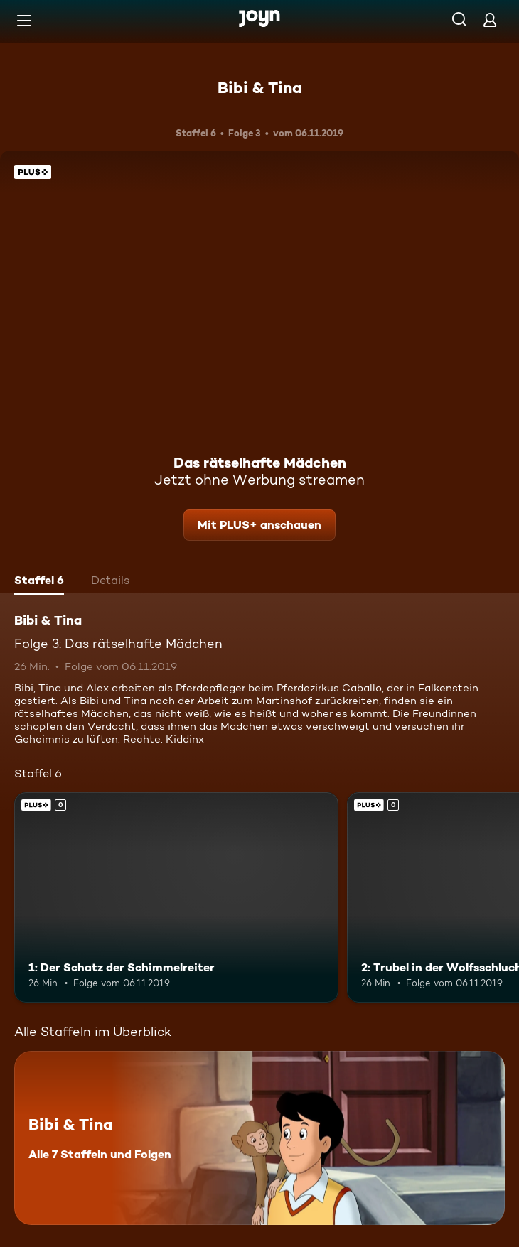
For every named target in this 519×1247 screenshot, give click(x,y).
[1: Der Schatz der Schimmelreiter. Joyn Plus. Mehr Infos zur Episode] (176, 897)
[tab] (39, 582)
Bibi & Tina (260, 87)
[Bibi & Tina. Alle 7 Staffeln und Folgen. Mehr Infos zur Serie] (259, 1138)
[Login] (490, 19)
